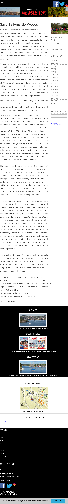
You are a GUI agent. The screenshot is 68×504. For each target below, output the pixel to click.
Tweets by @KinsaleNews (56, 123)
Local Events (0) (56, 50)
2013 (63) (54, 98)
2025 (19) (54, 63)
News (1, 437)
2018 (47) (54, 83)
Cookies (8, 480)
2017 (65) (54, 86)
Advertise (3, 443)
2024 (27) (54, 66)
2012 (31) (54, 101)
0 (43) (53, 104)
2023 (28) (54, 69)
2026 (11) (54, 60)
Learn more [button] (46, 501)
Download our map (34, 383)
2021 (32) (54, 75)
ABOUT (33, 310)
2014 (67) (54, 95)
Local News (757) (57, 47)
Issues (2, 440)
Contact (2, 453)
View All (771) (55, 44)
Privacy (2, 480)
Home (2, 434)
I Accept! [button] (58, 501)
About (2, 450)
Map (1, 447)
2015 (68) (54, 92)
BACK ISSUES (33, 334)
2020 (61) (54, 77)
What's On (3, 456)
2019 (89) (54, 80)
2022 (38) (54, 72)
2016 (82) (54, 89)
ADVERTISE (32, 357)
